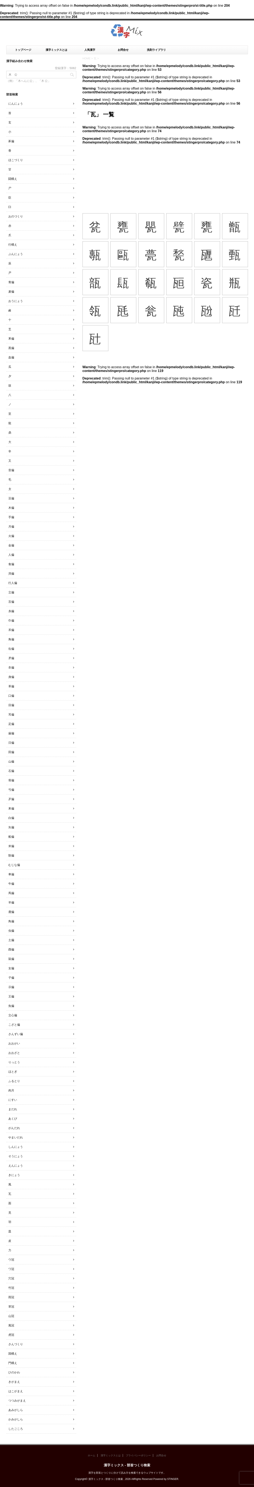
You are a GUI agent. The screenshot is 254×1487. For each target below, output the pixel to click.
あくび (12, 1118)
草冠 (11, 1306)
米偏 (11, 846)
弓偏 (11, 789)
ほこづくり (15, 160)
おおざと (14, 1052)
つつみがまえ (17, 1400)
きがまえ (14, 1381)
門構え (12, 1363)
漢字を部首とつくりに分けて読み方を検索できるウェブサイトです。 (127, 1472)
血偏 (11, 357)
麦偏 (11, 291)
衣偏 (11, 667)
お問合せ (123, 49)
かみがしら (15, 1419)
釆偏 (11, 338)
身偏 (11, 677)
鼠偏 (11, 958)
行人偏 (12, 583)
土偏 (11, 940)
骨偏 (11, 780)
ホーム (91, 1455)
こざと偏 (14, 1024)
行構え (12, 244)
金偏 (11, 545)
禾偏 (11, 630)
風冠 (11, 1325)
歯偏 (11, 733)
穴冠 (11, 1278)
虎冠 (11, 1334)
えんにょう (15, 1165)
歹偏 (11, 799)
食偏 (11, 564)
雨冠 (11, 1297)
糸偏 (11, 611)
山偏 (11, 761)
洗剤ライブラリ (156, 49)
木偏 (11, 507)
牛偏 (11, 883)
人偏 (11, 554)
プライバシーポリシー (138, 1455)
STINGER (172, 1479)
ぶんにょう (15, 254)
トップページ (23, 49)
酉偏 (11, 949)
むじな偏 (14, 865)
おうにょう (15, 301)
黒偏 (11, 348)
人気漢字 (89, 49)
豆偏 (11, 498)
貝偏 (11, 573)
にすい (12, 1099)
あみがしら (15, 1410)
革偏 (11, 686)
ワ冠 (11, 1269)
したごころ (15, 1428)
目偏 (11, 705)
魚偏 (11, 1005)
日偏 (11, 742)
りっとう (14, 1062)
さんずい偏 (15, 1034)
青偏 (11, 282)
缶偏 (11, 648)
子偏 (11, 977)
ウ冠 (11, 1259)
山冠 (11, 1316)
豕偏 (11, 141)
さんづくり (15, 1344)
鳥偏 (11, 921)
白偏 (11, 818)
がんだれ (14, 1128)
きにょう (14, 1175)
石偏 (11, 771)
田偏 (11, 752)
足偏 (11, 724)
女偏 (11, 968)
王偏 (11, 996)
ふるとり (14, 1081)
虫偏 (11, 930)
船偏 (11, 836)
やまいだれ (15, 1137)
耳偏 (11, 714)
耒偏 (11, 808)
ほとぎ (12, 1071)
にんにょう (15, 103)
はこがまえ (15, 1391)
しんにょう (15, 1146)
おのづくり (15, 216)
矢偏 (11, 827)
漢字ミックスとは (56, 49)
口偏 (11, 695)
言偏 (11, 601)
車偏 (11, 874)
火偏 (11, 536)
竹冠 (11, 1287)
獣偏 (11, 855)
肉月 (11, 1090)
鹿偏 (11, 912)
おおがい (14, 1043)
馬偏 (11, 893)
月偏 (11, 526)
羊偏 (11, 902)
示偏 (11, 987)
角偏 (11, 639)
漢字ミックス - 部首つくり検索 (127, 1465)
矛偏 (11, 658)
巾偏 (11, 620)
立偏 (11, 592)
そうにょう (15, 1156)
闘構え (12, 178)
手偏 (11, 517)
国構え (12, 1353)
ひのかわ (14, 1372)
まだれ (12, 1109)
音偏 (11, 470)
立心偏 (12, 1015)
